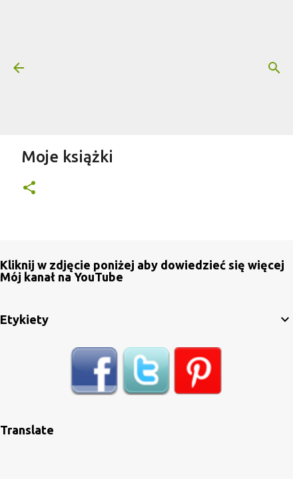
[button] (29, 189)
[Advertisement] (165, 66)
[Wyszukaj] (274, 68)
